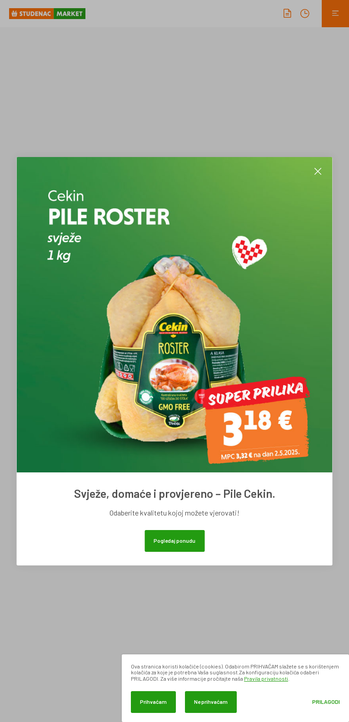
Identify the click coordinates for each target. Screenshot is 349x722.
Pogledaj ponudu (174, 540)
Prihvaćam (153, 701)
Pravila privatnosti (266, 678)
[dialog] (235, 688)
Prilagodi (326, 702)
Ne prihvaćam (211, 701)
